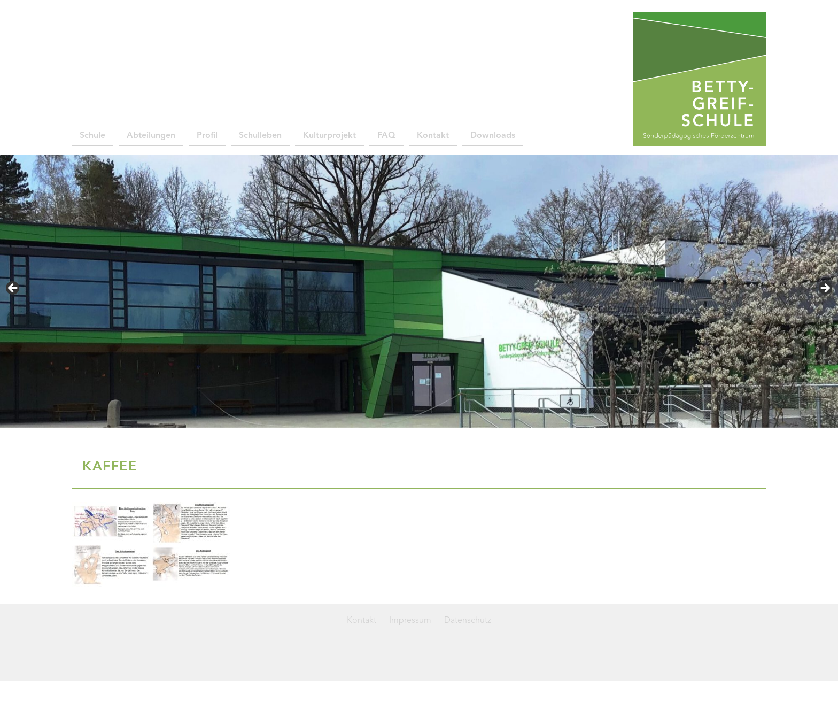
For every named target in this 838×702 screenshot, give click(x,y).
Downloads (492, 136)
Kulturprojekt (329, 136)
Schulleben (260, 136)
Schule (92, 136)
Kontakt (433, 136)
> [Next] (825, 289)
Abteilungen (151, 136)
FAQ (386, 136)
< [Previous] (13, 289)
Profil (207, 136)
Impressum (410, 620)
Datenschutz (467, 620)
